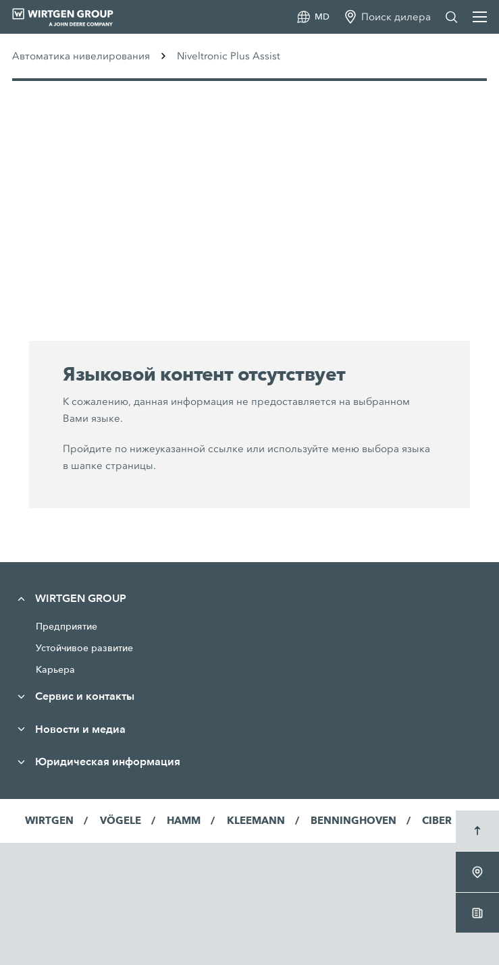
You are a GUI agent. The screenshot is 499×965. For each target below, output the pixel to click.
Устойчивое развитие (84, 648)
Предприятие (66, 626)
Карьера (55, 669)
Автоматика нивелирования (81, 56)
